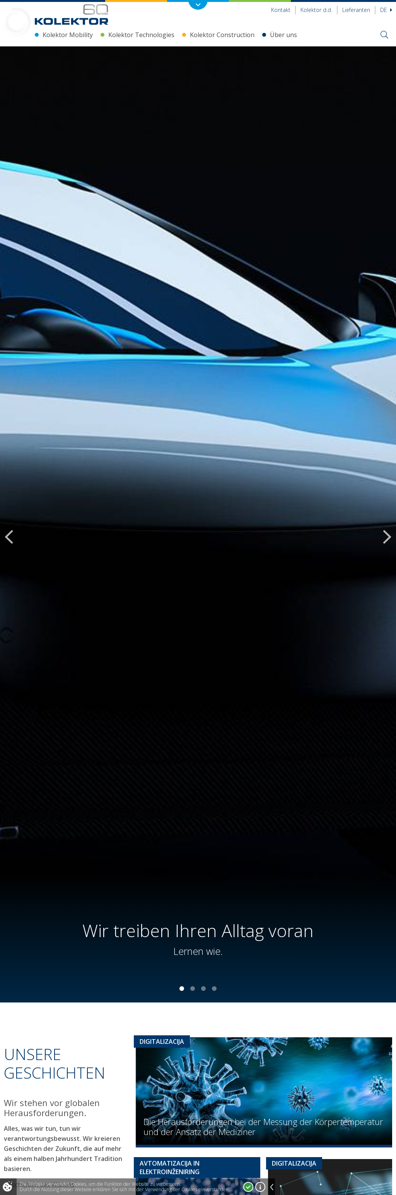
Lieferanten (356, 10)
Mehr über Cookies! (260, 1187)
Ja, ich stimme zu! (248, 1187)
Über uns (283, 35)
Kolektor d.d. (316, 10)
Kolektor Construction (222, 35)
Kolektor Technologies (141, 35)
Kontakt (280, 10)
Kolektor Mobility (68, 35)
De (386, 10)
